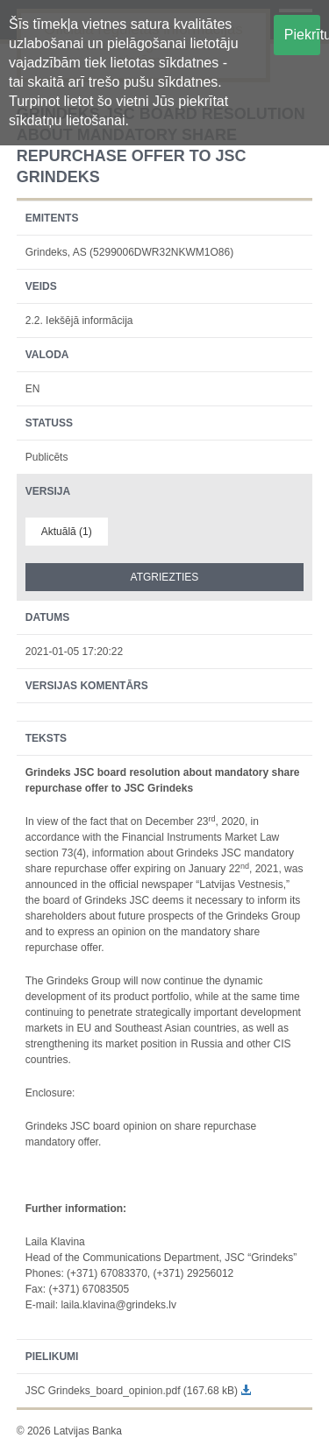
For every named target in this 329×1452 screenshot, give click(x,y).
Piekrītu (302, 34)
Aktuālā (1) (66, 531)
